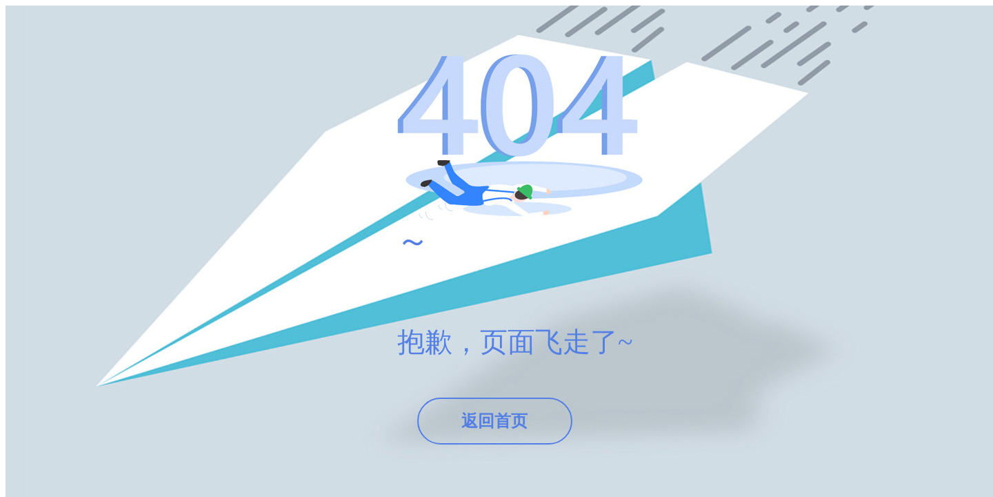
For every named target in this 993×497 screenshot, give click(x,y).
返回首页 (494, 421)
